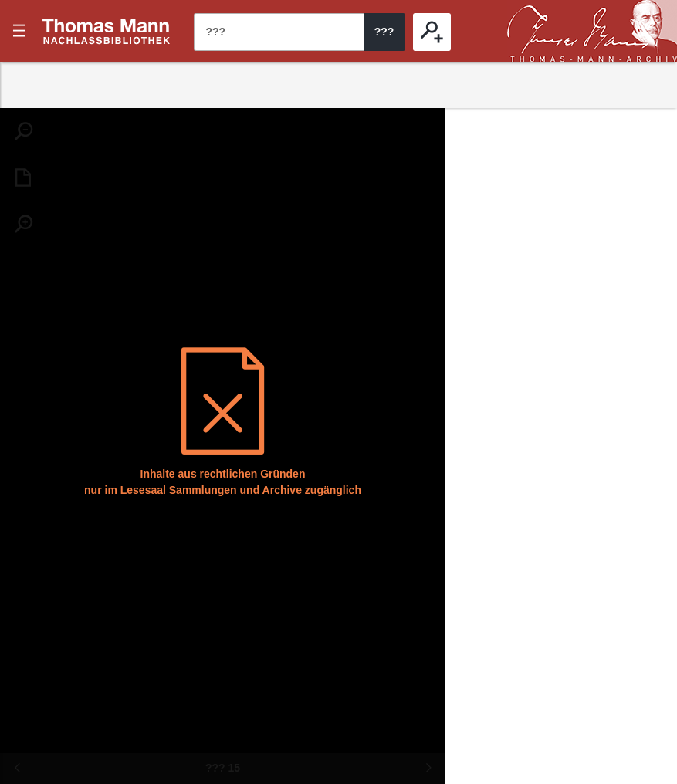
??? (106, 31)
